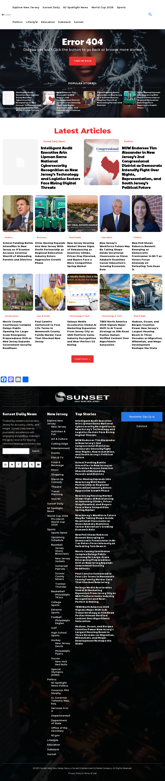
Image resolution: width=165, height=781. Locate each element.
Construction (11, 316)
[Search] (35, 451)
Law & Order (43, 316)
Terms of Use (90, 773)
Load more (82, 358)
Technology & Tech (79, 316)
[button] (150, 14)
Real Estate (75, 237)
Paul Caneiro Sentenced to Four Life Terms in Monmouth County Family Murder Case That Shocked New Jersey (48, 331)
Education (107, 237)
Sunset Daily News (54, 141)
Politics (128, 141)
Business (42, 237)
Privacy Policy (75, 773)
